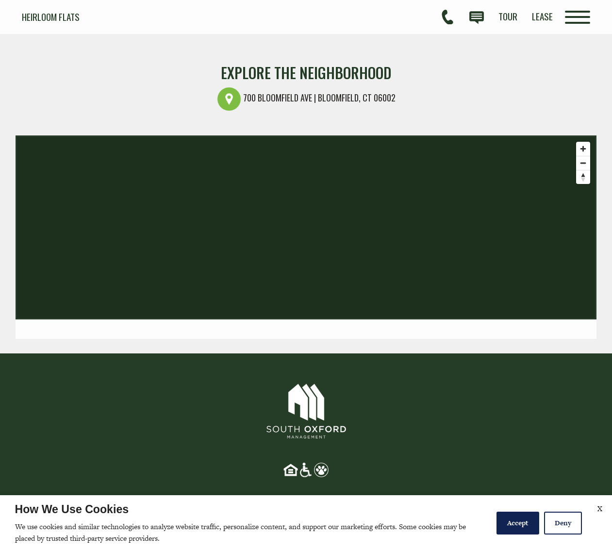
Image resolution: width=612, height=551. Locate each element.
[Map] (306, 227)
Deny (563, 523)
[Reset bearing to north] (583, 177)
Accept (518, 523)
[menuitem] (507, 16)
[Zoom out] (583, 163)
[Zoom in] (583, 149)
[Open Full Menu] (577, 17)
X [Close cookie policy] (599, 508)
